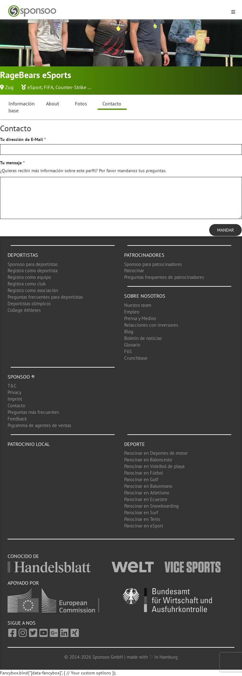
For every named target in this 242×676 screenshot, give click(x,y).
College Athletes (24, 310)
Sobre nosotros (144, 296)
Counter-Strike (70, 87)
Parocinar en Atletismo (146, 493)
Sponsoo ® (21, 377)
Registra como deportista (32, 270)
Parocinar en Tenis (142, 519)
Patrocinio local (29, 444)
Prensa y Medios (140, 318)
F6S (128, 351)
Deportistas (23, 255)
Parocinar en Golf (141, 479)
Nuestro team (137, 305)
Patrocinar (134, 270)
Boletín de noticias (143, 338)
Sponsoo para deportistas (33, 264)
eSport (34, 87)
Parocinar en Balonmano (148, 486)
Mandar (225, 230)
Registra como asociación (33, 290)
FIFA (48, 87)
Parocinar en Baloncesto (148, 460)
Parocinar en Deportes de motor (156, 453)
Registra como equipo (29, 277)
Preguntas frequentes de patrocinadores (164, 277)
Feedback (17, 419)
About (52, 103)
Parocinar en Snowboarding (151, 506)
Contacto (111, 103)
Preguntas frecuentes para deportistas (45, 297)
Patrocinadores (144, 255)
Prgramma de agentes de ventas (39, 425)
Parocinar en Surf (141, 512)
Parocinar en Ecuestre (145, 499)
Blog (128, 332)
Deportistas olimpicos (29, 304)
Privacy (14, 392)
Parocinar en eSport (143, 526)
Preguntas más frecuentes (33, 412)
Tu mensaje (11, 163)
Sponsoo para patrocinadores (153, 264)
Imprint (15, 399)
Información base (22, 107)
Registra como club (27, 284)
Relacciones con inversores (151, 325)
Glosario (132, 345)
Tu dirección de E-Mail (21, 139)
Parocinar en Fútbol (143, 473)
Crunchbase (135, 358)
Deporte (134, 444)
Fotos (81, 103)
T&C (12, 386)
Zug (9, 87)
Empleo (131, 312)
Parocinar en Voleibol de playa (154, 466)
